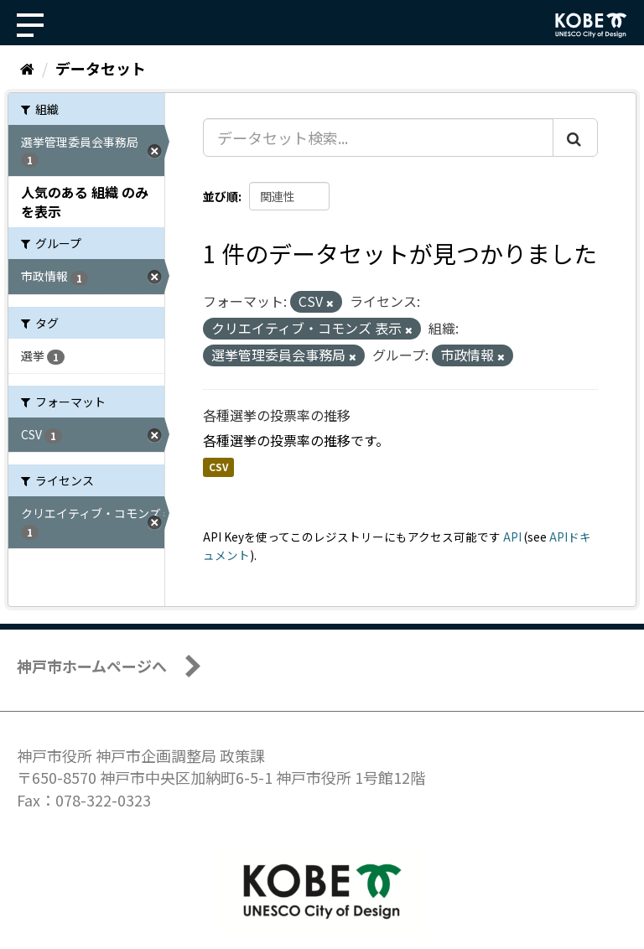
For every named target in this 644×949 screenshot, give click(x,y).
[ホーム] (27, 68)
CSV (218, 467)
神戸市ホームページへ (92, 666)
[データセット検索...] (378, 137)
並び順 (220, 196)
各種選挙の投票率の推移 (277, 415)
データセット (100, 68)
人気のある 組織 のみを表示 (84, 201)
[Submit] (575, 137)
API (512, 536)
